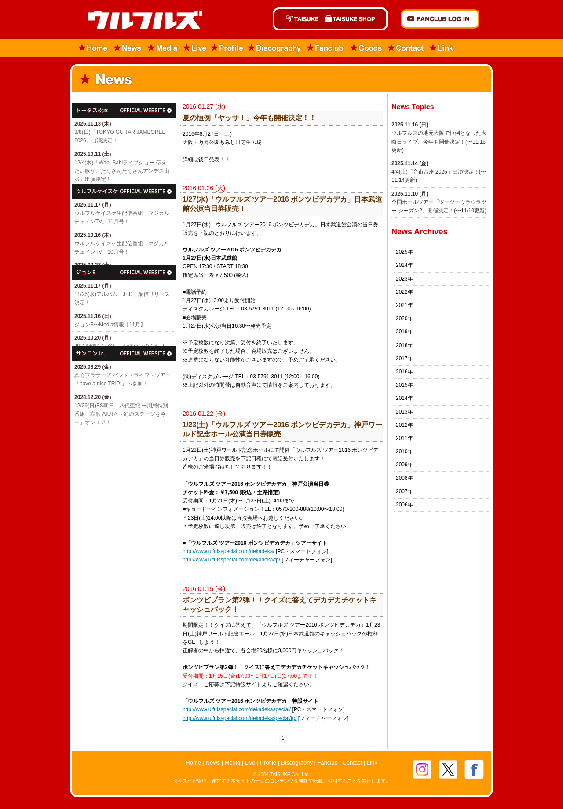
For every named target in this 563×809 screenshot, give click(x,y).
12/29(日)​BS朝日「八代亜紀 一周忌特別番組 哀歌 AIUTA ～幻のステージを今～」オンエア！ (121, 414)
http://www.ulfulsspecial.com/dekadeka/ (228, 551)
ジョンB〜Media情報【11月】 (110, 324)
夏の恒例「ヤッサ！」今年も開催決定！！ (249, 118)
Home (90, 48)
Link (441, 48)
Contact (406, 48)
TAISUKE (297, 18)
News (127, 48)
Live (195, 48)
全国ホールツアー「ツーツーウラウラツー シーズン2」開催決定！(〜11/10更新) (438, 206)
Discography (274, 48)
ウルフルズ (139, 20)
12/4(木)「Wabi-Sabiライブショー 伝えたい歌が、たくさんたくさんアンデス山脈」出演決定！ (121, 170)
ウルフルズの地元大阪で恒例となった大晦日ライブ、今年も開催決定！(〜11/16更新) (438, 141)
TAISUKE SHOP (355, 18)
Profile (227, 48)
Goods (366, 48)
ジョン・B (124, 272)
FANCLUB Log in (440, 19)
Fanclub (325, 48)
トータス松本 (124, 110)
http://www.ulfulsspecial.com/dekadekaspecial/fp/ (239, 718)
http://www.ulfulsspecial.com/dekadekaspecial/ (237, 709)
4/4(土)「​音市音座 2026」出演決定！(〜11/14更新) (438, 176)
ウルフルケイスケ (124, 191)
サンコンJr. (124, 353)
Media (163, 48)
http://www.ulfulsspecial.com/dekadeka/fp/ (231, 560)
